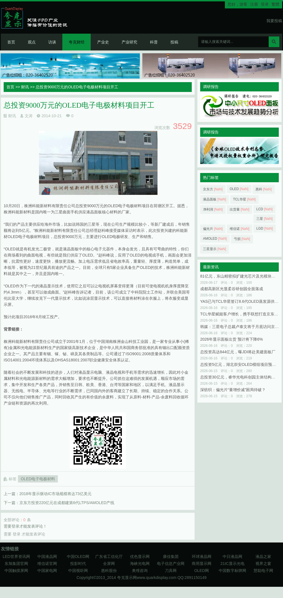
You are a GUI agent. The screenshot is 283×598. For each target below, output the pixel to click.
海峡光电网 (140, 563)
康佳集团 (171, 556)
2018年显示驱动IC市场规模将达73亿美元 (55, 493)
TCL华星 (244, 199)
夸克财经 (77, 42)
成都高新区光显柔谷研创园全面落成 (231, 289)
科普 (154, 42)
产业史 (103, 42)
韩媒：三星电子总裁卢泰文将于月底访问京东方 (241, 326)
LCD (264, 209)
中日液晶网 (232, 556)
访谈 (52, 42)
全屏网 (109, 563)
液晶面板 (214, 199)
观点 (32, 42)
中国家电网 (47, 570)
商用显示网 (201, 563)
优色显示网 (140, 556)
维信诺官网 (47, 563)
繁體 (275, 4)
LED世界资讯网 (16, 556)
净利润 (213, 209)
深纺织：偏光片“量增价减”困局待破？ (233, 389)
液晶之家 (263, 556)
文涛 (29, 116)
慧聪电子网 (263, 570)
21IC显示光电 (232, 563)
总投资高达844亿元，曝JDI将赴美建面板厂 (237, 352)
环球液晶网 (201, 556)
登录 (265, 4)
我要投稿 (274, 21)
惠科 (263, 189)
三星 (264, 219)
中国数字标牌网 (232, 570)
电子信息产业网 (170, 563)
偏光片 (213, 229)
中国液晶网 (47, 556)
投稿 (174, 42)
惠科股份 (109, 570)
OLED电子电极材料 (38, 479)
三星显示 (214, 249)
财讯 (25, 87)
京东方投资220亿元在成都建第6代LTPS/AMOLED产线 (66, 502)
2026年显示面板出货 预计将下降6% (231, 339)
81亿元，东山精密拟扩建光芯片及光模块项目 (239, 276)
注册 (254, 4)
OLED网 (201, 570)
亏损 (242, 239)
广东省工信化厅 (109, 556)
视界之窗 (263, 563)
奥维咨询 (140, 570)
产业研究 (129, 42)
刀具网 (171, 570)
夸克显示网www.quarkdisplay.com (147, 577)
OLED (239, 189)
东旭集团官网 (16, 563)
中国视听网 (78, 570)
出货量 (239, 209)
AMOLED (215, 239)
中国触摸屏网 (16, 570)
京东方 (213, 189)
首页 (11, 42)
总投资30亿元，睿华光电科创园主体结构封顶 (239, 377)
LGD (264, 228)
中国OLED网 (78, 556)
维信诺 (239, 229)
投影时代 (78, 563)
